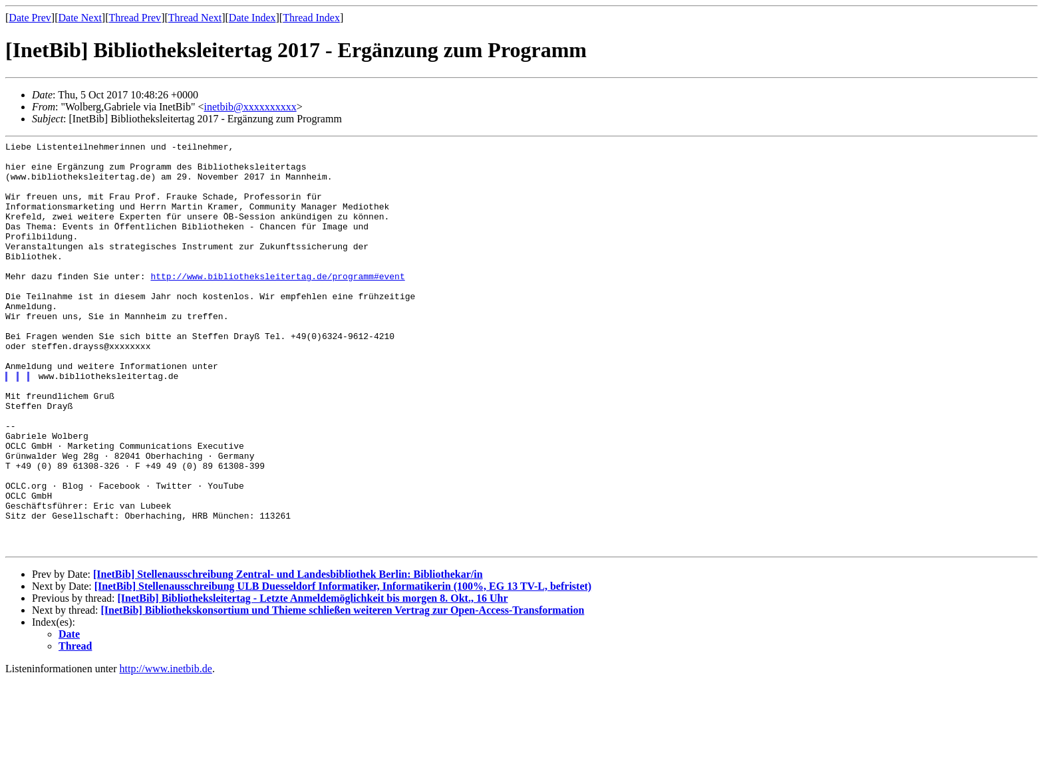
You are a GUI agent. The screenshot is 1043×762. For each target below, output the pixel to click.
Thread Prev (134, 17)
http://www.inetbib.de (166, 750)
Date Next (80, 17)
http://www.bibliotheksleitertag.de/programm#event (277, 304)
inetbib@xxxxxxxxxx (250, 106)
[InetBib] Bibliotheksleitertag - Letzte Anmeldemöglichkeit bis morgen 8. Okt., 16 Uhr (312, 680)
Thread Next (195, 17)
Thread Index (311, 17)
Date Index (252, 17)
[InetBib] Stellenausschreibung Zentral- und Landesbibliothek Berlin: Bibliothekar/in (288, 656)
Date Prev (30, 17)
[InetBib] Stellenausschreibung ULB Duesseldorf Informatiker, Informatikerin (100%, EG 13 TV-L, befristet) (342, 668)
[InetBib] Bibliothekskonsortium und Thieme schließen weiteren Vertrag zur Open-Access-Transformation (343, 692)
